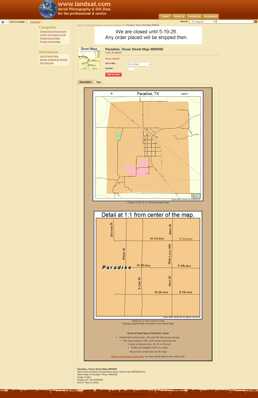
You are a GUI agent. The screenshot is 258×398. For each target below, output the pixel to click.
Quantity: (109, 68)
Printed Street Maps (93, 25)
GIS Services (47, 63)
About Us (179, 16)
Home (165, 16)
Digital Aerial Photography (53, 31)
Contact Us (194, 16)
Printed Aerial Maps (50, 38)
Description (85, 82)
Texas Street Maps (112, 25)
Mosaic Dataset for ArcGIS (53, 59)
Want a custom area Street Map (127, 356)
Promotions (210, 16)
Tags (98, 82)
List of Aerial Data (49, 56)
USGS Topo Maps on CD (53, 35)
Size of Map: (110, 63)
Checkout (35, 22)
